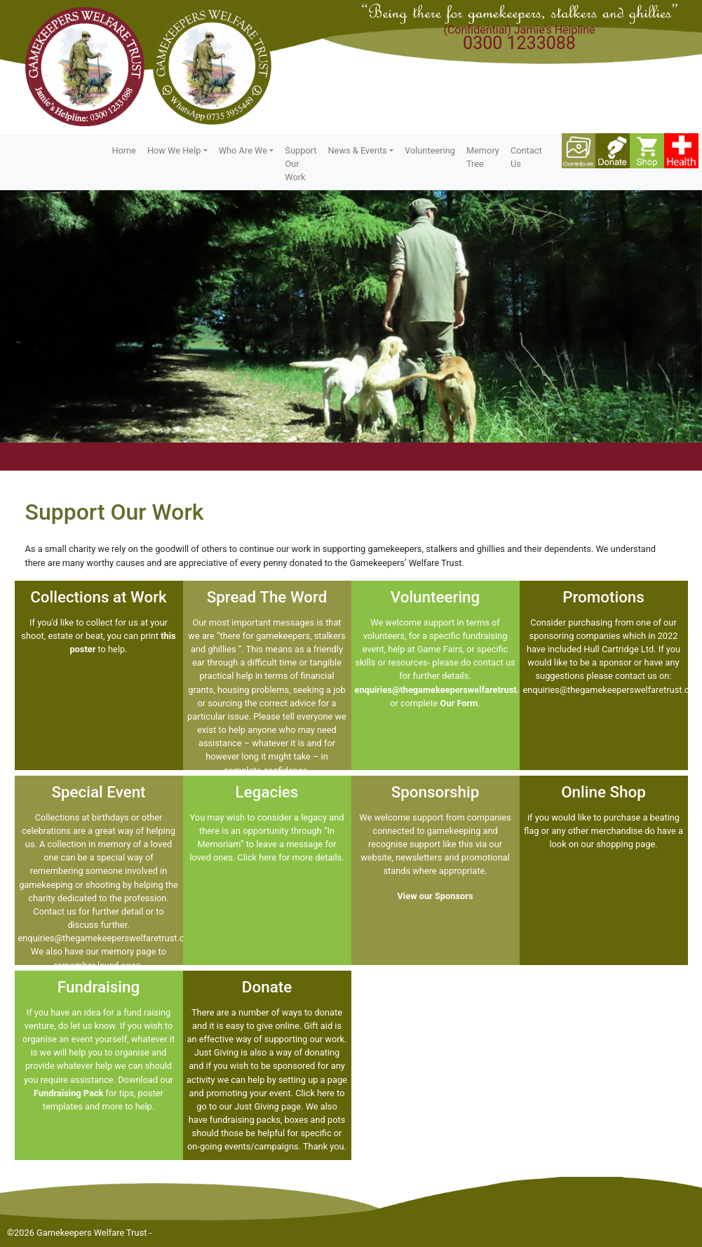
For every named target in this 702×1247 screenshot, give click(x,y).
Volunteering (430, 150)
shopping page (625, 844)
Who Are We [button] (243, 150)
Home (123, 150)
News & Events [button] (357, 150)
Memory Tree (482, 157)
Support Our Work (300, 163)
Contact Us (526, 157)
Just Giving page (267, 1106)
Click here (256, 857)
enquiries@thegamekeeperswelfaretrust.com (446, 690)
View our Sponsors (435, 896)
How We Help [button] (174, 150)
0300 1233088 (519, 43)
